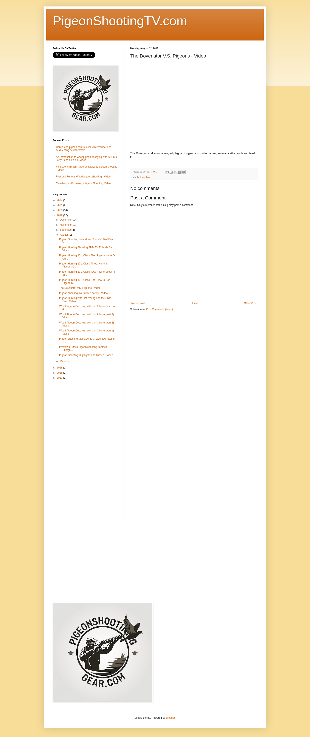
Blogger (170, 717)
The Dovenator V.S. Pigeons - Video (80, 287)
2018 (60, 367)
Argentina (145, 177)
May (62, 361)
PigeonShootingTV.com (120, 21)
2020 (60, 210)
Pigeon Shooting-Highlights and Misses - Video (86, 355)
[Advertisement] (85, 451)
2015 (60, 372)
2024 (60, 200)
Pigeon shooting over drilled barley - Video (83, 293)
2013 (60, 377)
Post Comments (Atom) (159, 309)
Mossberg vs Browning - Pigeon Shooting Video (83, 183)
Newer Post (138, 303)
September (66, 229)
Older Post (250, 303)
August (64, 234)
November (66, 224)
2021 (60, 205)
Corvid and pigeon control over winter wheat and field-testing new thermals (83, 149)
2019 (60, 215)
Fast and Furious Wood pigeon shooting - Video (83, 176)
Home (194, 303)
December (66, 219)
